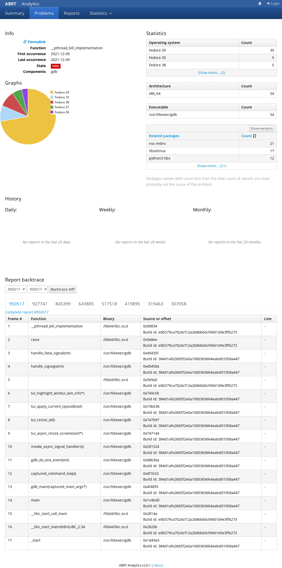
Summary (14, 13)
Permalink (34, 41)
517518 (109, 304)
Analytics (22, 4)
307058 (178, 304)
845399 (63, 304)
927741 (40, 304)
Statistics (101, 13)
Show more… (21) (211, 165)
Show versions (262, 128)
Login (273, 3)
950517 (16, 304)
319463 (155, 304)
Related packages (164, 135)
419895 (132, 304)
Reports (72, 13)
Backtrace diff (63, 289)
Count (246, 135)
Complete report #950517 (27, 312)
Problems (44, 13)
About (158, 565)
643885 (86, 304)
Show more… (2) (211, 72)
